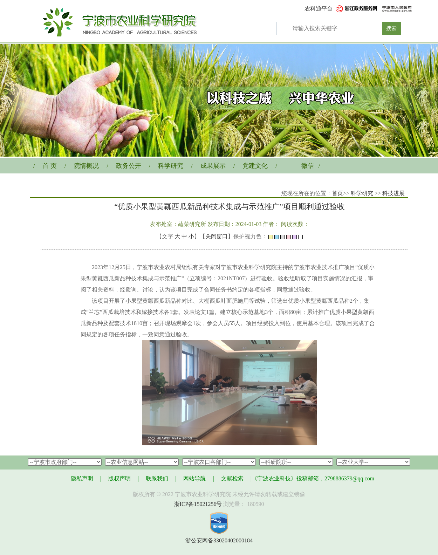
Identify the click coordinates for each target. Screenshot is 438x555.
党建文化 (255, 165)
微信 (307, 165)
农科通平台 (318, 9)
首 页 (49, 165)
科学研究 (170, 165)
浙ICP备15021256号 (198, 504)
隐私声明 (82, 478)
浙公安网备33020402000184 (219, 540)
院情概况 (86, 165)
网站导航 (194, 478)
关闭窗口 (216, 236)
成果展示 (213, 165)
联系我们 (157, 478)
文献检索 (232, 478)
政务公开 (128, 165)
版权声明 (119, 478)
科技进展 (393, 193)
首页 (337, 193)
